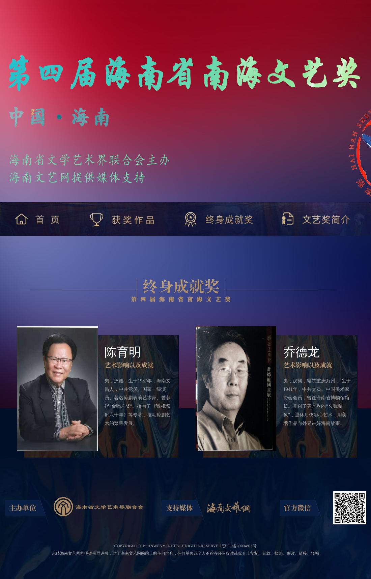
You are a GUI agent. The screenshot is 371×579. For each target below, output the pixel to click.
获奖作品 (122, 219)
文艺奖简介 (316, 219)
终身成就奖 (218, 219)
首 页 (39, 219)
